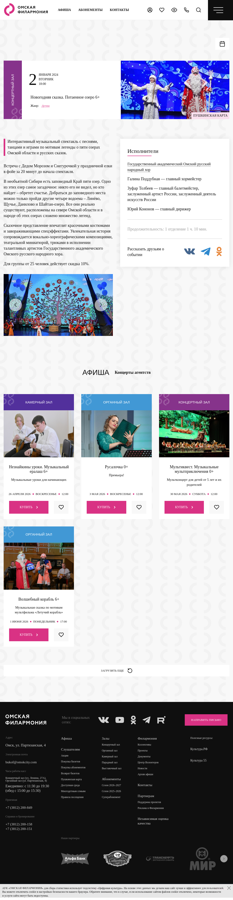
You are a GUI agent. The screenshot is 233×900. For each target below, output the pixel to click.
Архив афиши (146, 776)
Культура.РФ (199, 751)
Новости (143, 770)
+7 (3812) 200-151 (19, 831)
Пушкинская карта (72, 781)
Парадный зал (110, 765)
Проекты (143, 753)
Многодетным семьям (73, 793)
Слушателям (70, 751)
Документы (145, 759)
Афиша (64, 10)
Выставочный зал (112, 770)
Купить (29, 508)
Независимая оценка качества (154, 823)
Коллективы (145, 747)
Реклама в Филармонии (151, 810)
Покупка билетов (71, 764)
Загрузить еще (116, 672)
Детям (46, 106)
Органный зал (110, 753)
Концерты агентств (133, 373)
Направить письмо (203, 722)
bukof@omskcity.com (21, 764)
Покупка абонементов (73, 770)
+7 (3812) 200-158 (19, 827)
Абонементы (90, 10)
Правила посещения (72, 799)
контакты (119, 10)
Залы (106, 741)
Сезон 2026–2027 (112, 787)
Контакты (145, 787)
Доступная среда (71, 787)
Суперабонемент (112, 799)
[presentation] (15, 305)
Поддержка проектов (150, 804)
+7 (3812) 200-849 (19, 810)
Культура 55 (198, 762)
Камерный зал (110, 759)
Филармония (148, 741)
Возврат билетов (70, 775)
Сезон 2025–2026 (112, 793)
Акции (65, 758)
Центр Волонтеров (149, 765)
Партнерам (146, 798)
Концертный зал (111, 747)
